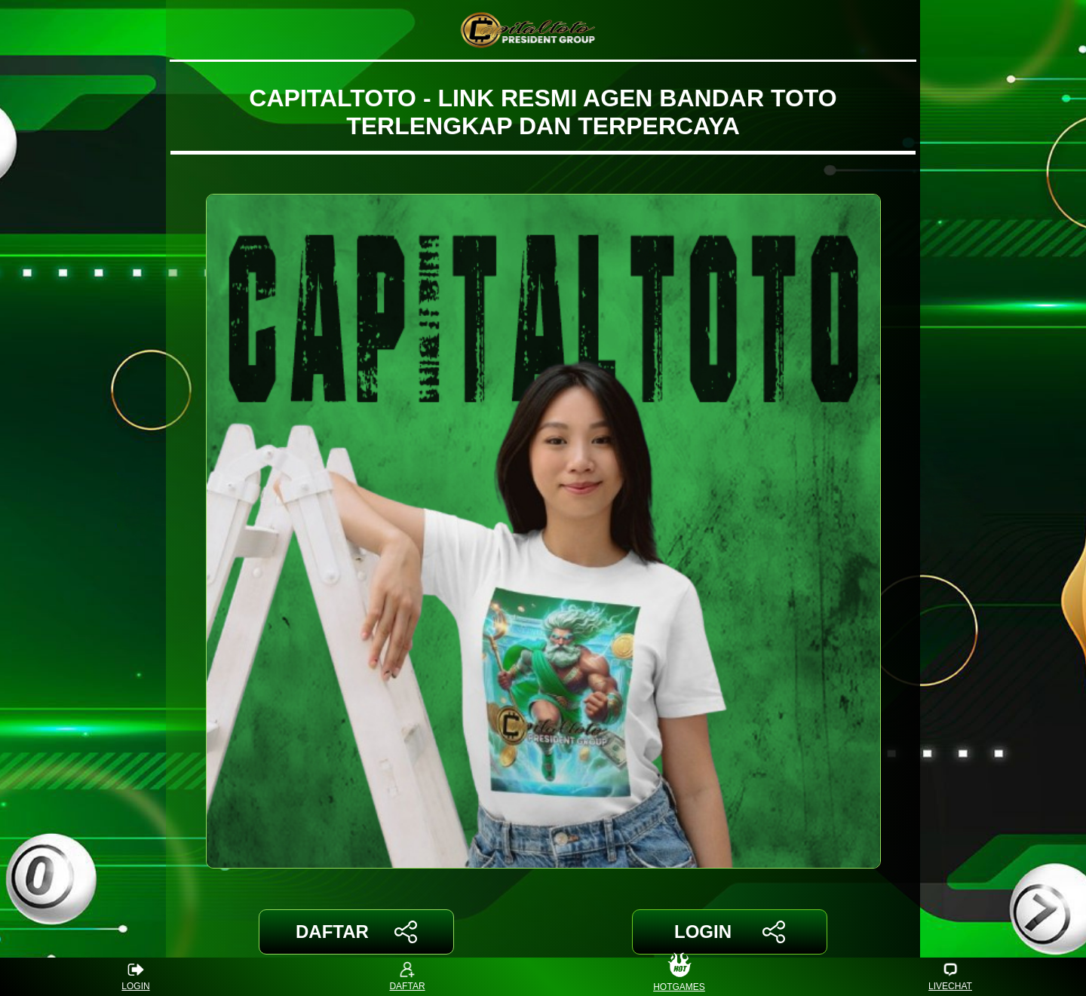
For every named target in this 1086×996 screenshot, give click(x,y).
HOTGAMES (679, 976)
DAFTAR (356, 932)
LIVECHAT (950, 976)
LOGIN (729, 932)
